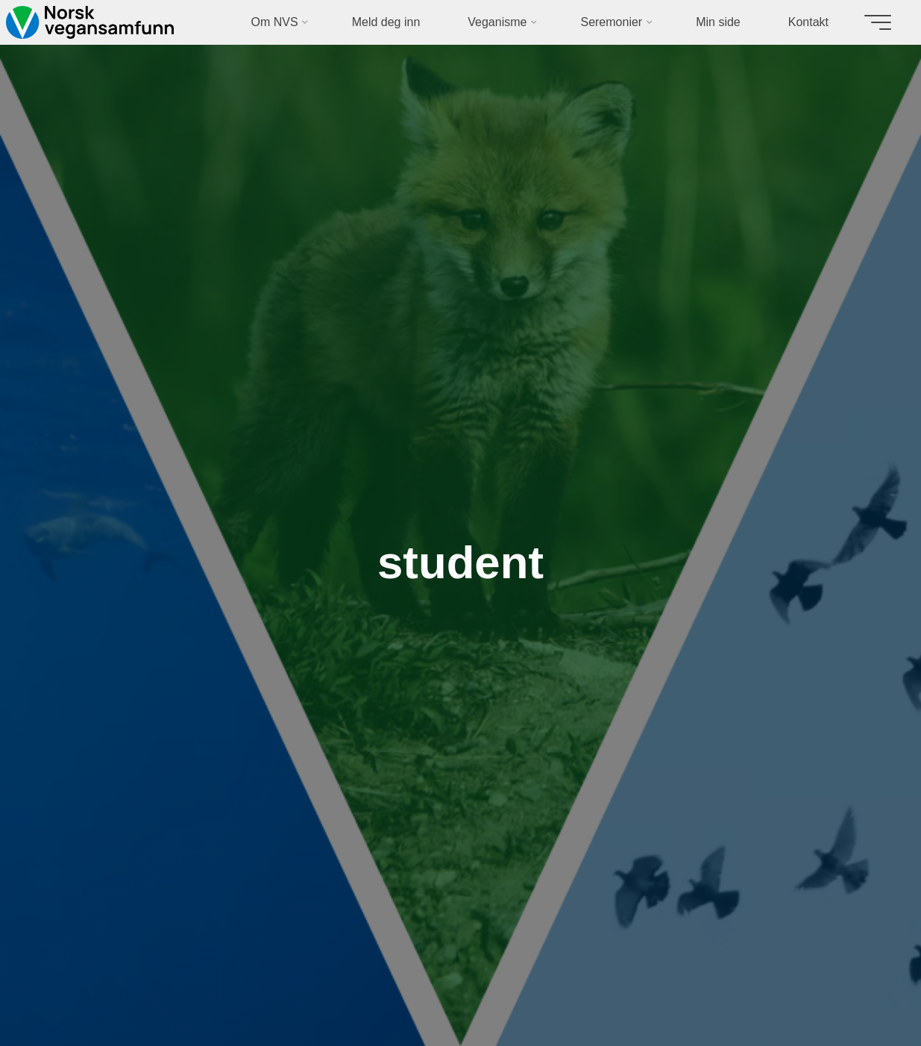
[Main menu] (877, 22)
